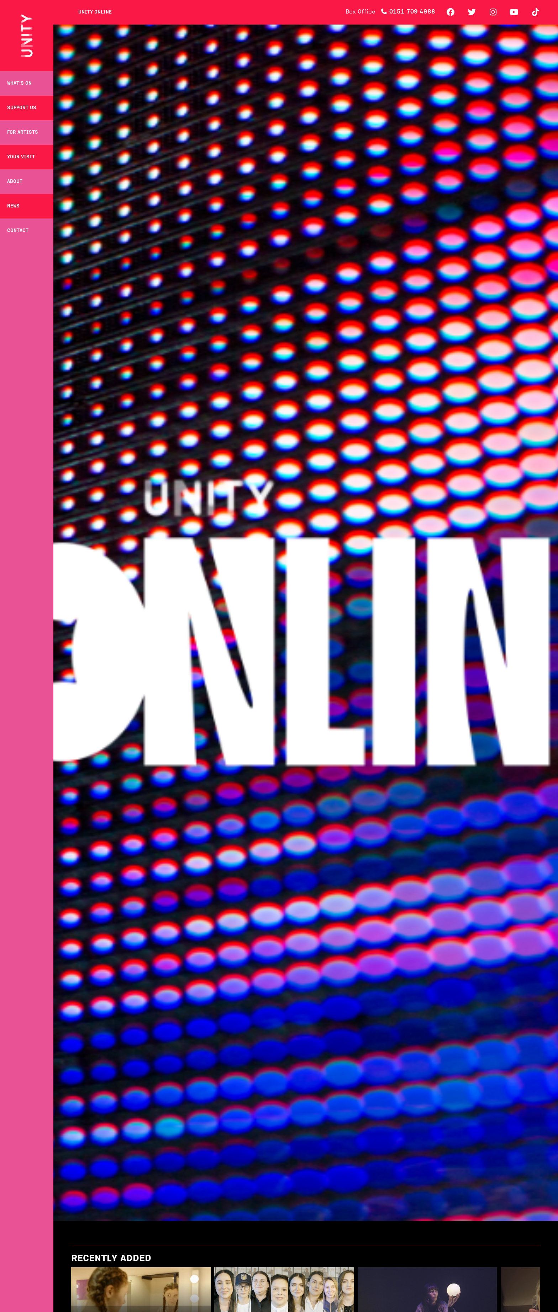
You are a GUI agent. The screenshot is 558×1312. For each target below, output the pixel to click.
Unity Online (95, 12)
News (13, 206)
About (14, 181)
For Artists (22, 132)
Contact (17, 230)
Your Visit (21, 157)
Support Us (21, 108)
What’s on (19, 83)
